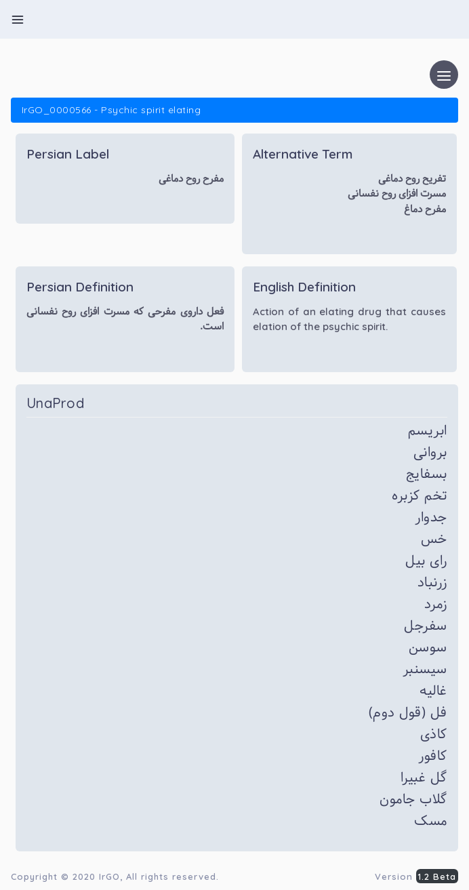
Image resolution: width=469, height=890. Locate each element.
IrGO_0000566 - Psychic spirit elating (111, 110)
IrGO (109, 876)
